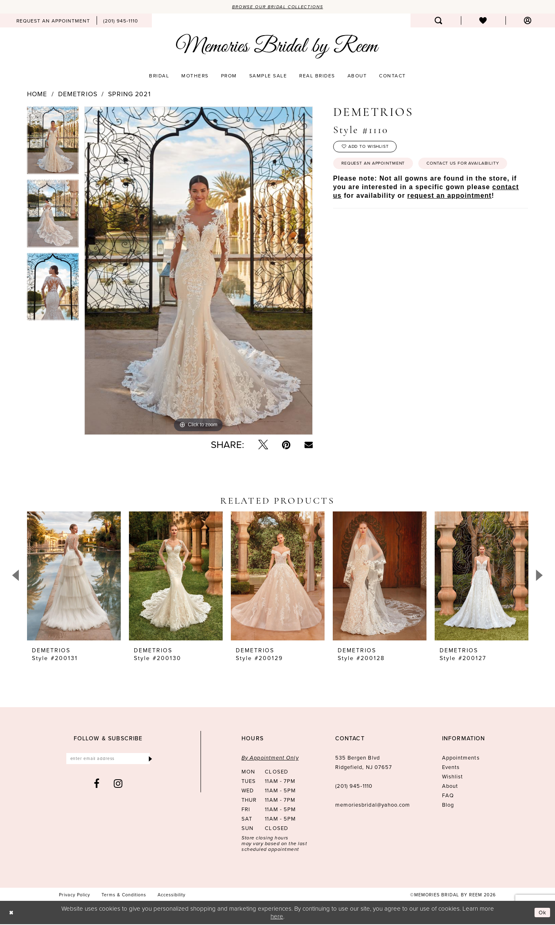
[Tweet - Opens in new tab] (263, 445)
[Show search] (438, 21)
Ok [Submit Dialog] (541, 913)
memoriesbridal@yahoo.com (373, 806)
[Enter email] (108, 760)
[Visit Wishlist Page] (483, 21)
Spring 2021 (129, 94)
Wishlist (452, 777)
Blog (448, 806)
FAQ (448, 796)
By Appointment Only (270, 758)
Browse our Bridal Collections (278, 7)
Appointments (461, 758)
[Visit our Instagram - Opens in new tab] (118, 786)
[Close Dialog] (12, 913)
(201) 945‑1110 (353, 787)
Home (37, 94)
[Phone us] (120, 21)
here (277, 916)
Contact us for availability (384, 187)
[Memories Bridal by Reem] (277, 47)
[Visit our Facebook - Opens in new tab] (97, 786)
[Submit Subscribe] (150, 760)
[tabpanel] (53, 143)
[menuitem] (53, 21)
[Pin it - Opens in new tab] (286, 445)
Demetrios (77, 94)
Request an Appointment (379, 168)
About (450, 787)
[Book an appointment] (53, 21)
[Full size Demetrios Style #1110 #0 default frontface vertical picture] (198, 271)
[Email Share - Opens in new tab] (309, 445)
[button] (527, 21)
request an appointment (449, 220)
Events (451, 768)
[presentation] (74, 576)
